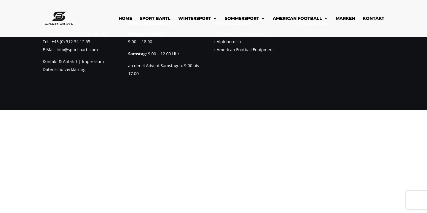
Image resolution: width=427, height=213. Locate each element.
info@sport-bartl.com (77, 49)
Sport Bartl (155, 18)
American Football (297, 18)
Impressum (92, 61)
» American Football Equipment (244, 49)
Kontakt (373, 18)
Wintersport (194, 18)
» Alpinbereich (227, 41)
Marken (345, 18)
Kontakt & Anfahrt (60, 61)
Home (125, 18)
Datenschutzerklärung (64, 69)
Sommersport (242, 18)
